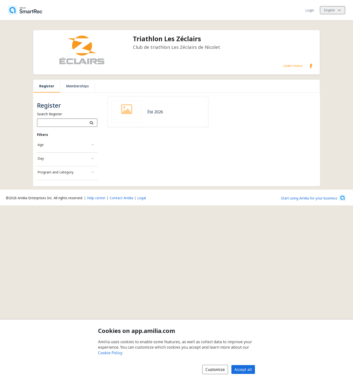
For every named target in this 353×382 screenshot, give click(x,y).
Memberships (77, 86)
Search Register (49, 114)
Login (309, 10)
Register (46, 86)
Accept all (243, 369)
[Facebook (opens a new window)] (311, 65)
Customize (215, 369)
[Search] (91, 123)
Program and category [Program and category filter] (56, 172)
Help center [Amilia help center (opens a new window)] (96, 198)
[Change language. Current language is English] (332, 10)
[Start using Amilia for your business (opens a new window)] (313, 198)
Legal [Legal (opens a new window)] (141, 198)
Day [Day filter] (41, 158)
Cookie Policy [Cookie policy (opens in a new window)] (110, 353)
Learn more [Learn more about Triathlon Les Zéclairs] (292, 65)
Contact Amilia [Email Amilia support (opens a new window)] (121, 198)
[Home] (25, 10)
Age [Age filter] (41, 144)
